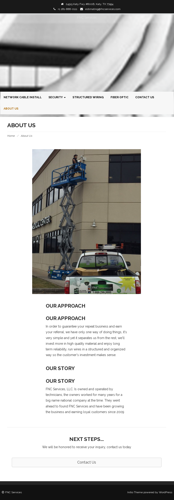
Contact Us (144, 97)
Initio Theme (135, 492)
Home (11, 135)
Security (57, 97)
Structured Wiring (88, 97)
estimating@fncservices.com (103, 9)
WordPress (165, 492)
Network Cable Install (23, 97)
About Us (11, 108)
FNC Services (87, 17)
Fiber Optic (119, 97)
